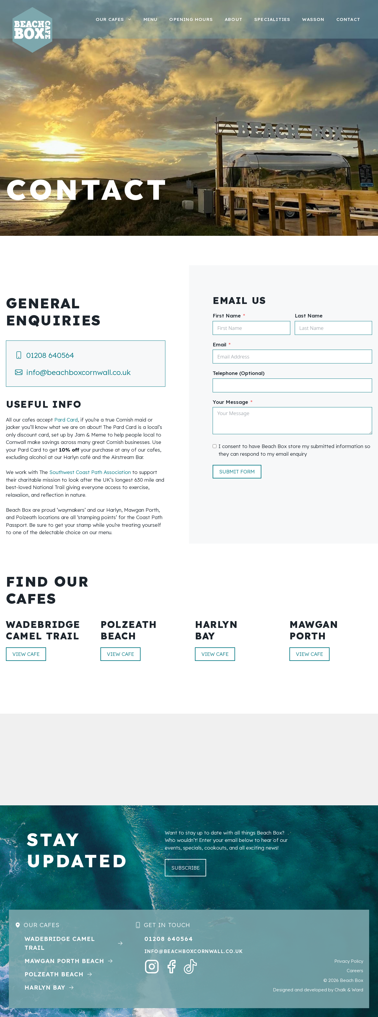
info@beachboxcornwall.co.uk (78, 372)
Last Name (308, 315)
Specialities (272, 19)
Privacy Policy (348, 961)
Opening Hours (191, 19)
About (233, 19)
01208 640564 (50, 355)
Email (219, 344)
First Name (227, 315)
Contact (348, 19)
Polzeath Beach (54, 974)
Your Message (230, 402)
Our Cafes (117, 19)
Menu (151, 19)
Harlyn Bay (45, 987)
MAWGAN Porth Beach (64, 961)
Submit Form (237, 471)
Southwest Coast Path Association (90, 472)
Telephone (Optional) (239, 373)
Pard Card (66, 420)
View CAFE (26, 654)
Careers (355, 970)
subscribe (185, 868)
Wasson (313, 19)
